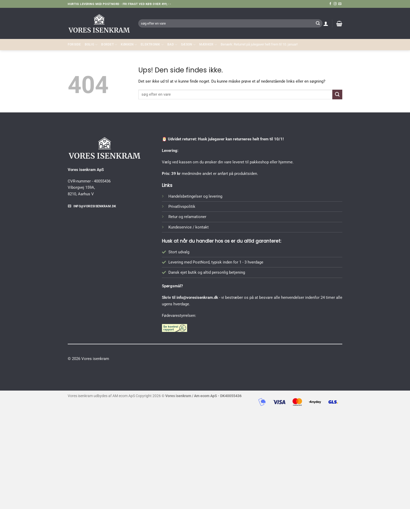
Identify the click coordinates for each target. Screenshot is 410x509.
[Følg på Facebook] (330, 3)
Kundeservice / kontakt (188, 227)
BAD (172, 44)
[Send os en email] (339, 3)
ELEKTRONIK (152, 44)
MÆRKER (208, 44)
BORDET (109, 44)
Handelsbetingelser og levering (195, 196)
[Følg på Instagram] (335, 3)
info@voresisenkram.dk (197, 297)
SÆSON (188, 44)
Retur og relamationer (187, 216)
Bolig (91, 44)
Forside (74, 44)
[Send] (318, 23)
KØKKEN (129, 44)
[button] (325, 23)
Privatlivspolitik (181, 206)
